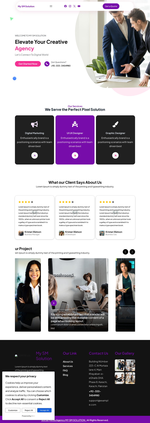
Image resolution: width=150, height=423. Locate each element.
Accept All (44, 410)
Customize (12, 410)
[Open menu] (51, 6)
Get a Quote (111, 6)
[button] (125, 252)
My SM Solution (26, 6)
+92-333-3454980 (57, 65)
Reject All (29, 410)
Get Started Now (24, 63)
